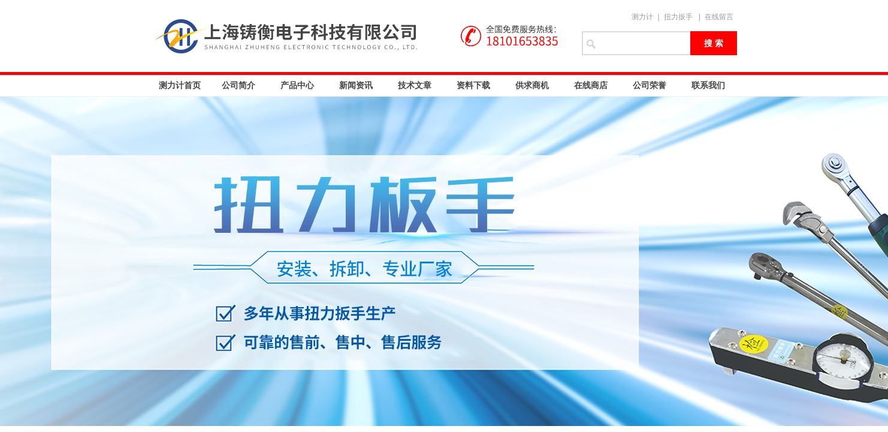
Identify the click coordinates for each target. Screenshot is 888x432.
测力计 (642, 17)
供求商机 (532, 85)
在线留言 (719, 17)
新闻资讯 (356, 85)
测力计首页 (180, 85)
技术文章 (414, 85)
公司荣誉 (649, 85)
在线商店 (591, 85)
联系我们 (708, 85)
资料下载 (473, 85)
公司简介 (238, 85)
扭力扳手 (678, 17)
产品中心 (297, 85)
